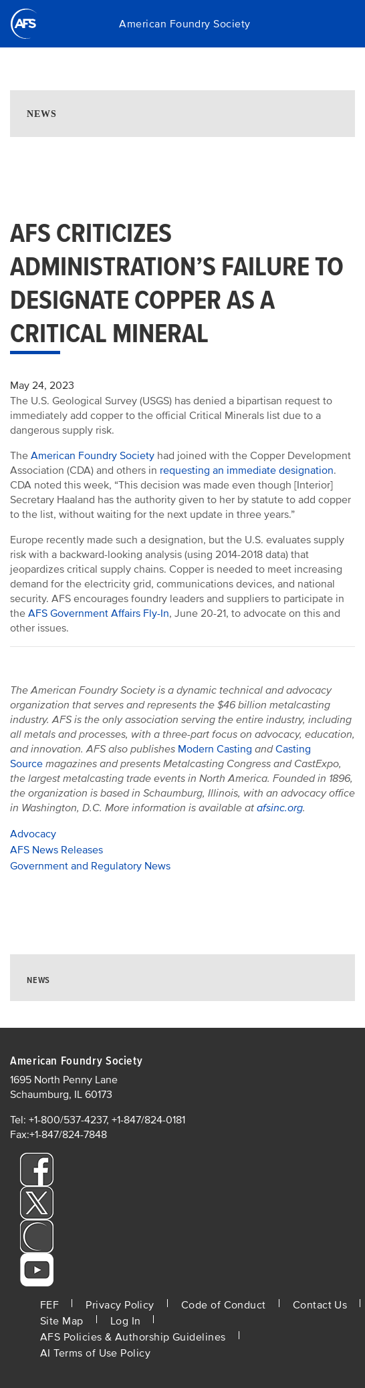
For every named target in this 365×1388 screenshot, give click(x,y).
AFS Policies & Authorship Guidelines (133, 1337)
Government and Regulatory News (90, 866)
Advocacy (33, 834)
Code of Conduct (223, 1305)
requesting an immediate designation (247, 470)
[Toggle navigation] (338, 23)
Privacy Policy (120, 1305)
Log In (125, 1321)
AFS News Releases (56, 850)
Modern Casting (215, 749)
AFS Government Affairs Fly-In (98, 613)
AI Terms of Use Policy (95, 1353)
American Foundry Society (184, 24)
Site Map (62, 1321)
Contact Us (320, 1305)
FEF (49, 1305)
